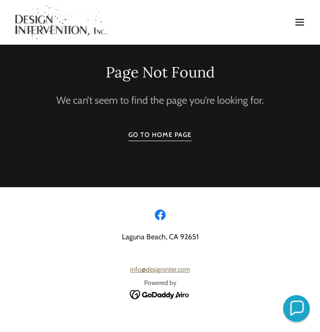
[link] (61, 22)
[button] (299, 22)
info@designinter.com (160, 269)
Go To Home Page (160, 134)
